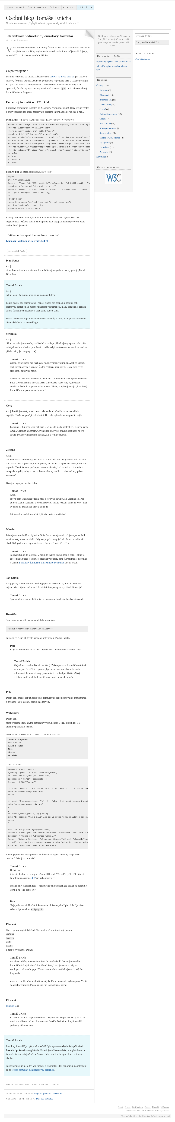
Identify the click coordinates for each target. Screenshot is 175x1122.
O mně (20, 7)
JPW (33, 878)
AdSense (104, 90)
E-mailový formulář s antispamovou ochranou (41, 562)
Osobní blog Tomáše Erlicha (38, 17)
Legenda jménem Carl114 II (48, 1093)
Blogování (104, 95)
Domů (9, 7)
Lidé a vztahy (106, 104)
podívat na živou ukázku (62, 76)
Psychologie (105, 123)
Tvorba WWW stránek (110, 137)
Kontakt (69, 7)
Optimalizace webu (108, 114)
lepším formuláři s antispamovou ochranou (33, 1070)
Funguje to (11, 1006)
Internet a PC (106, 99)
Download (101, 156)
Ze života (104, 152)
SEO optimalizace (108, 128)
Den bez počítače (44, 1098)
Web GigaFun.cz (142, 59)
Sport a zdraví (106, 133)
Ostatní (103, 118)
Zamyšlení (104, 147)
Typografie (105, 142)
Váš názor (85, 7)
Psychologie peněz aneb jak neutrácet (113, 61)
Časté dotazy (37, 7)
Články (55, 7)
